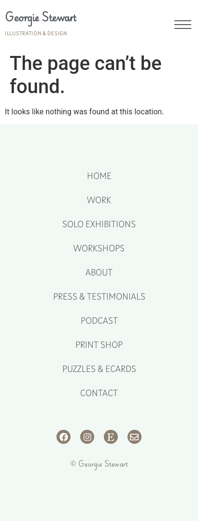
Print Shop (99, 345)
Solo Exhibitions (99, 224)
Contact (99, 393)
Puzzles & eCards (99, 369)
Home (99, 176)
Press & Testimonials (99, 296)
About (99, 272)
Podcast (99, 321)
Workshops (99, 248)
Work (99, 200)
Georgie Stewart (40, 17)
